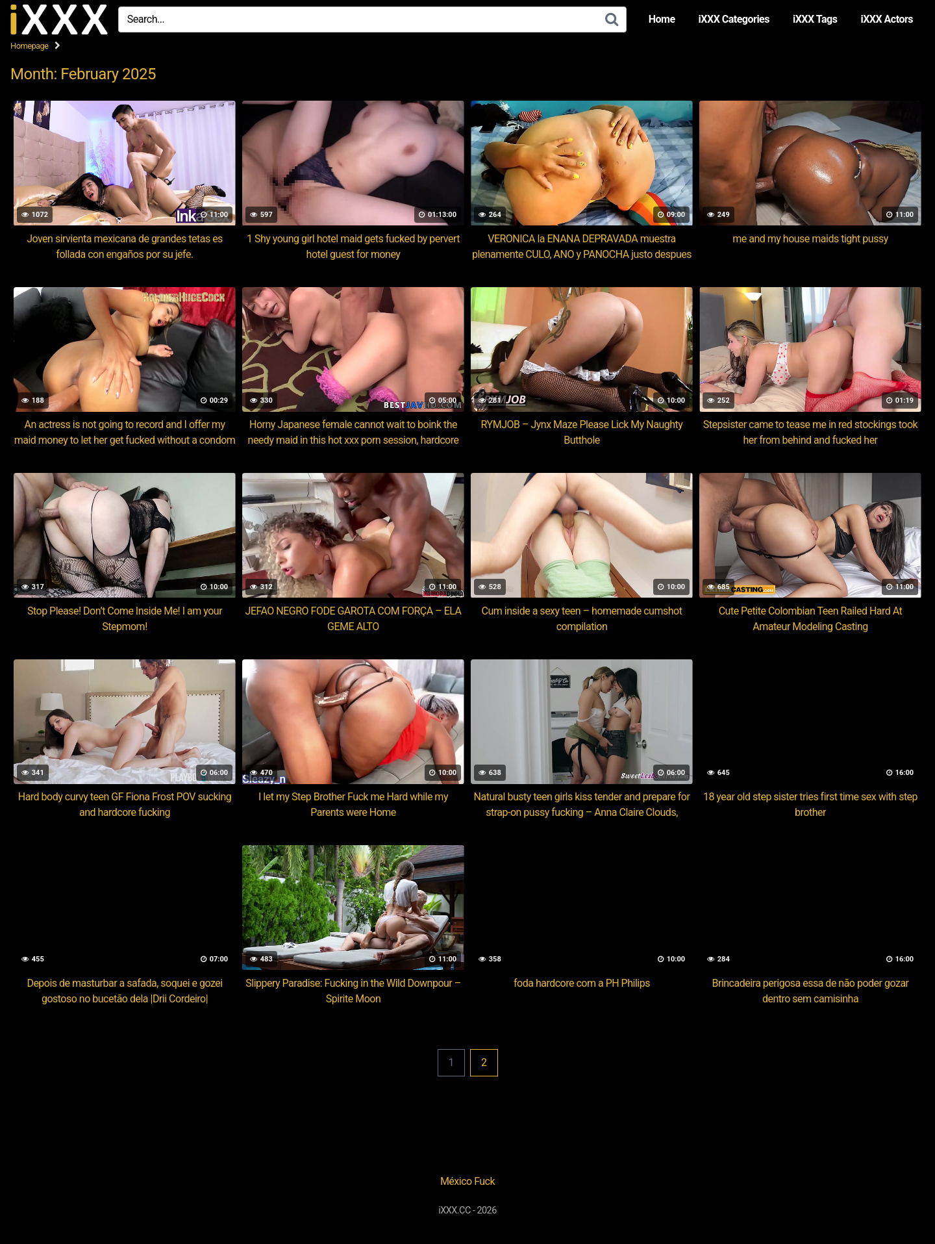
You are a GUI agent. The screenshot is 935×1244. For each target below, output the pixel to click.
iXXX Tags (815, 19)
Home (662, 19)
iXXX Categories (734, 19)
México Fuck (467, 1181)
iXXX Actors (886, 19)
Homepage (29, 46)
